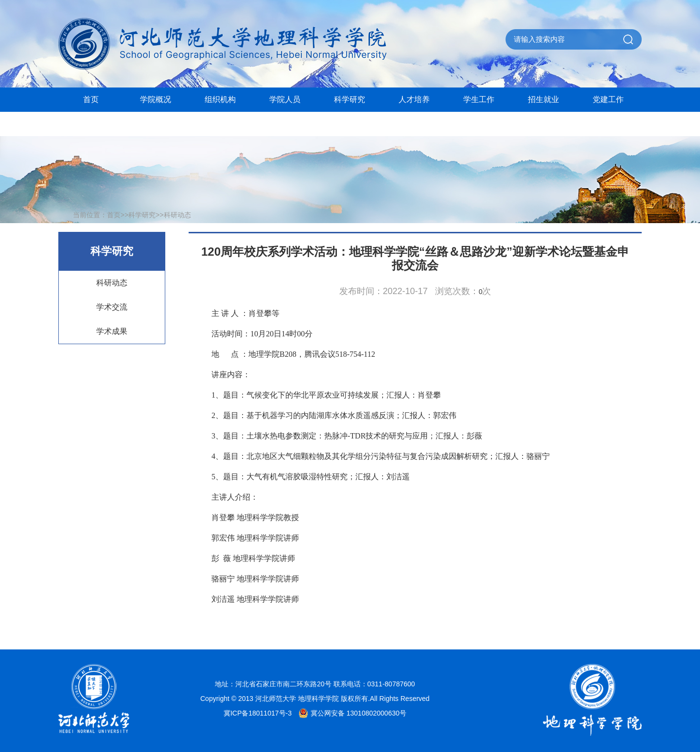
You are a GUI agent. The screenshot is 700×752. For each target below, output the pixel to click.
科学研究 (349, 99)
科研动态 (177, 215)
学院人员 (284, 99)
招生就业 (543, 99)
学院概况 (155, 99)
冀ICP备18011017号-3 (258, 713)
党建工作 (608, 99)
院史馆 (91, 124)
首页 (91, 99)
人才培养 (414, 99)
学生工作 (478, 99)
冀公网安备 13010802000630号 (350, 713)
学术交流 (111, 307)
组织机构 (220, 99)
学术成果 (111, 331)
